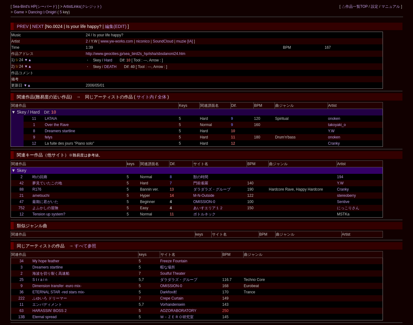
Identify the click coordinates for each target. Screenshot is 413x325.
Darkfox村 (168, 292)
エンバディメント (47, 304)
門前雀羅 (200, 183)
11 (34, 118)
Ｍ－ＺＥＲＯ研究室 (177, 317)
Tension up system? (48, 214)
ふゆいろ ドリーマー (49, 298)
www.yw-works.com (117, 41)
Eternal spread (44, 317)
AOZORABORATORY (178, 311)
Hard (108, 60)
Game (19, 12)
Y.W (331, 131)
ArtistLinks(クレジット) (82, 6)
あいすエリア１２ (208, 208)
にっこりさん (348, 208)
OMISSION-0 (204, 202)
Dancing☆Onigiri (42, 12)
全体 (162, 96)
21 (22, 195)
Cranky (334, 143)
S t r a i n (39, 280)
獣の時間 (200, 177)
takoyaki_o (337, 125)
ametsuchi (40, 195)
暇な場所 (167, 267)
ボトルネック (204, 214)
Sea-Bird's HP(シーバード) (35, 6)
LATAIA (51, 118)
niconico (143, 41)
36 (22, 292)
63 (22, 311)
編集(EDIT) (115, 26)
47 (22, 202)
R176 (36, 189)
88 (22, 189)
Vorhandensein (172, 304)
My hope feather (45, 261)
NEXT (38, 26)
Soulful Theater (172, 273)
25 (22, 280)
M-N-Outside (203, 195)
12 (34, 143)
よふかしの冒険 (45, 208)
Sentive (343, 202)
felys (48, 137)
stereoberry (346, 195)
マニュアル (390, 6)
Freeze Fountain (173, 261)
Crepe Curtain (171, 298)
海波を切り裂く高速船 (51, 273)
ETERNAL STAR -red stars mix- (58, 292)
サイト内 (145, 96)
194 (340, 177)
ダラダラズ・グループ (212, 189)
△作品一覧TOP (355, 6)
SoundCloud (163, 41)
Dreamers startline (60, 131)
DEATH (110, 67)
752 (21, 208)
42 (22, 183)
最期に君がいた (45, 202)
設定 (374, 6)
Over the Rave (57, 125)
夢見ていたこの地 (47, 183)
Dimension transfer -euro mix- (56, 286)
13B (21, 317)
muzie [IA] (184, 41)
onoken (334, 118)
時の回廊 (39, 177)
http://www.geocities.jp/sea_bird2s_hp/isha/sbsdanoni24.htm (135, 54)
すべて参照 (85, 245)
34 (22, 261)
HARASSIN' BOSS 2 (49, 311)
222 (21, 298)
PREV (23, 26)
